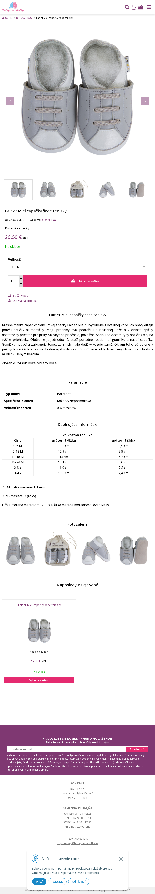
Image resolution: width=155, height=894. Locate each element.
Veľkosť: (14, 259)
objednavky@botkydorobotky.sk (77, 843)
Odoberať (137, 749)
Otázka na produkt (22, 301)
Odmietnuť (78, 881)
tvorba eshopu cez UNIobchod (72, 890)
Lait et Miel (48, 220)
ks (16, 281)
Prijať (39, 881)
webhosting (96, 890)
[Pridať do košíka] (85, 281)
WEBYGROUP (123, 890)
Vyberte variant (39, 680)
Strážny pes (18, 295)
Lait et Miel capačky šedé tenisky (39, 605)
